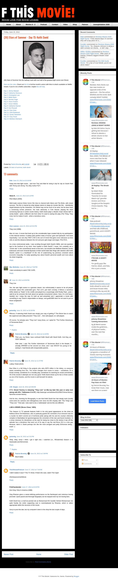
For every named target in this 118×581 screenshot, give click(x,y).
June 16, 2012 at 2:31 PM (25, 436)
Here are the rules (10, 84)
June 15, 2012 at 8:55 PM (20, 280)
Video (65, 24)
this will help (40, 87)
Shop (75, 24)
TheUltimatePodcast (16, 470)
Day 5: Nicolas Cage (11, 99)
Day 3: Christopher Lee (12, 95)
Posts (85, 460)
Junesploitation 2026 (101, 24)
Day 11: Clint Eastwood (12, 112)
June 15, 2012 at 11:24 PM (39, 334)
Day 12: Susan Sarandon (12, 114)
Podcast (43, 24)
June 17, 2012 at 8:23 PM (30, 487)
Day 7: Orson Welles (11, 104)
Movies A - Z (30, 24)
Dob (10, 180)
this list (26, 84)
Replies (14, 330)
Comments (87, 464)
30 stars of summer (15, 167)
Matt (82, 37)
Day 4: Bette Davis (10, 97)
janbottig (12, 310)
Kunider (83, 44)
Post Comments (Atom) (43, 562)
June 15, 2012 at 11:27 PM (34, 361)
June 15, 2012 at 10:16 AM (22, 180)
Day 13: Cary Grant (10, 117)
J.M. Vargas (13, 387)
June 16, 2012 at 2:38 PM (39, 453)
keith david (26, 167)
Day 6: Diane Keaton (11, 102)
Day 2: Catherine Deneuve (13, 93)
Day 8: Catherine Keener (12, 106)
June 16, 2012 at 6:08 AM (27, 387)
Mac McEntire (14, 267)
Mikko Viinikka (85, 52)
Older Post (68, 554)
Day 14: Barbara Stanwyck (13, 119)
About (18, 24)
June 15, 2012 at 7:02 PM (28, 267)
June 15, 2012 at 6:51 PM (28, 226)
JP (10, 280)
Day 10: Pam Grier (10, 110)
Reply (11, 189)
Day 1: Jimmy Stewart (11, 91)
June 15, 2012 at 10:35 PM (26, 310)
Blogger (76, 576)
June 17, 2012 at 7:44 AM (33, 470)
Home (8, 24)
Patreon (85, 24)
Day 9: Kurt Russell (10, 108)
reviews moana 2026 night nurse (94, 53)
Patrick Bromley (21, 334)
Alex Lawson (14, 226)
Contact (55, 24)
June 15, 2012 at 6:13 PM (25, 196)
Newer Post (8, 554)
